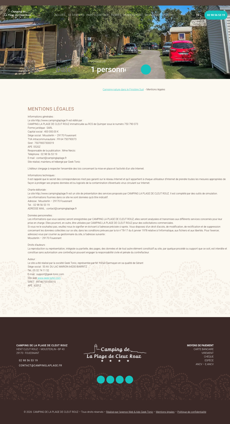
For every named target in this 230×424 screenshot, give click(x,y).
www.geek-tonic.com (49, 278)
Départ (61, 61)
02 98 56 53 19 (28, 360)
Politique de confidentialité (191, 411)
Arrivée (30, 61)
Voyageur (98, 61)
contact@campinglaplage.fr (40, 365)
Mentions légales (165, 411)
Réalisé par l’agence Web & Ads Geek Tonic (129, 411)
